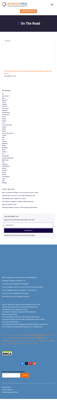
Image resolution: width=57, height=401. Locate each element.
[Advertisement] (28, 262)
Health (4, 129)
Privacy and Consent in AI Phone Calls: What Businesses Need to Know (23, 319)
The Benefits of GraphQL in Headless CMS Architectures (18, 201)
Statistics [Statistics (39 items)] (41, 341)
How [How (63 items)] (33, 338)
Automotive (5, 96)
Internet (4, 135)
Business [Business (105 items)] (41, 335)
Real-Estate (5, 160)
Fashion (4, 119)
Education (5, 110)
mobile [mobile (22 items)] (17, 341)
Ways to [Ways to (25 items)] (28, 343)
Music (3, 150)
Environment (5, 114)
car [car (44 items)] (53, 335)
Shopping (4, 164)
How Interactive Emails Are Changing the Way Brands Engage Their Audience (25, 324)
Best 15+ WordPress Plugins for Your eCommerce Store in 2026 (20, 192)
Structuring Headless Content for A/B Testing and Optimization (19, 207)
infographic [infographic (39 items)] (5, 341)
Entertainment (6, 112)
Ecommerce (5, 108)
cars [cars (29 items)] (7, 338)
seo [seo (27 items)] (28, 341)
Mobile (4, 145)
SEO (3, 162)
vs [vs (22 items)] (24, 343)
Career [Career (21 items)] (3, 338)
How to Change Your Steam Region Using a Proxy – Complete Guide (22, 327)
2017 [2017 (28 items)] (11, 335)
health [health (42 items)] (20, 338)
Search (25, 375)
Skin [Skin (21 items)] (30, 341)
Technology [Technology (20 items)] (47, 341)
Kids (3, 137)
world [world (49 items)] (36, 343)
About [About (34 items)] (24, 335)
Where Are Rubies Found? (9, 204)
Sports (4, 172)
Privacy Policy (6, 387)
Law (3, 139)
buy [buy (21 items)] (47, 335)
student (4, 174)
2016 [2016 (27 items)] (8, 335)
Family (4, 116)
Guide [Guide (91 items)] (15, 338)
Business (4, 100)
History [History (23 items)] (24, 338)
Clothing (4, 104)
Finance (4, 121)
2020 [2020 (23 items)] (20, 335)
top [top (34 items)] (3, 343)
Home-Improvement (7, 133)
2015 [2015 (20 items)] (5, 335)
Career (4, 102)
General (4, 127)
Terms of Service (7, 390)
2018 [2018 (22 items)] (14, 335)
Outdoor (4, 152)
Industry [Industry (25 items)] (46, 338)
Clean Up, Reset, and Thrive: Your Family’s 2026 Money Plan (18, 195)
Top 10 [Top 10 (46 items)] (10, 343)
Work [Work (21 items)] (32, 343)
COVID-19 (5, 106)
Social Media (5, 166)
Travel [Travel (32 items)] (14, 343)
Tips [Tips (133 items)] (52, 341)
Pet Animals (5, 156)
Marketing (4, 143)
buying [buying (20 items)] (49, 335)
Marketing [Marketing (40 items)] (12, 341)
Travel (3, 178)
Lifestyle (7, 40)
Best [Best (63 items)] (34, 335)
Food (3, 123)
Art (3, 94)
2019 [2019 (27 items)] (17, 335)
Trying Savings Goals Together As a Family (14, 198)
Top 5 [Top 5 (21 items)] (6, 343)
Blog (3, 98)
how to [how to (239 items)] (40, 337)
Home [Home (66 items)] (29, 338)
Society (4, 168)
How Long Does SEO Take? (10, 322)
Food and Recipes (7, 125)
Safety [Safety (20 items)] (25, 341)
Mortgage (4, 147)
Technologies (6, 176)
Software (4, 170)
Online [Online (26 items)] (21, 341)
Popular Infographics (8, 158)
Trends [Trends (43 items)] (19, 343)
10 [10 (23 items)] (2, 335)
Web (3, 180)
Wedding (4, 183)
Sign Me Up (28, 230)
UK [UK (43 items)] (23, 343)
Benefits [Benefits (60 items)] (29, 335)
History (4, 131)
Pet (3, 154)
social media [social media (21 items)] (35, 341)
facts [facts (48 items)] (10, 338)
